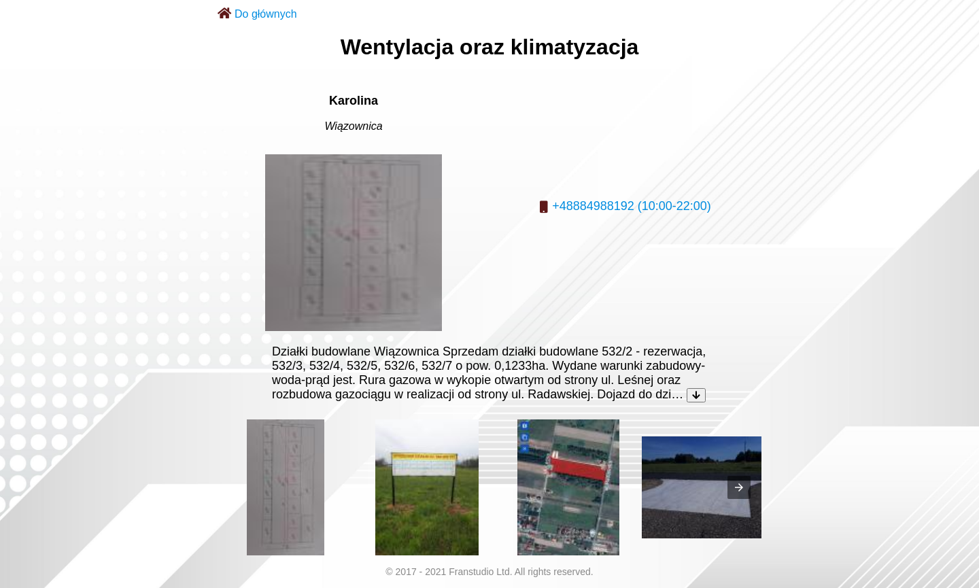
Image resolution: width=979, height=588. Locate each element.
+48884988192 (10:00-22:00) (631, 206)
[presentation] (739, 487)
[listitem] (286, 487)
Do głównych (266, 14)
